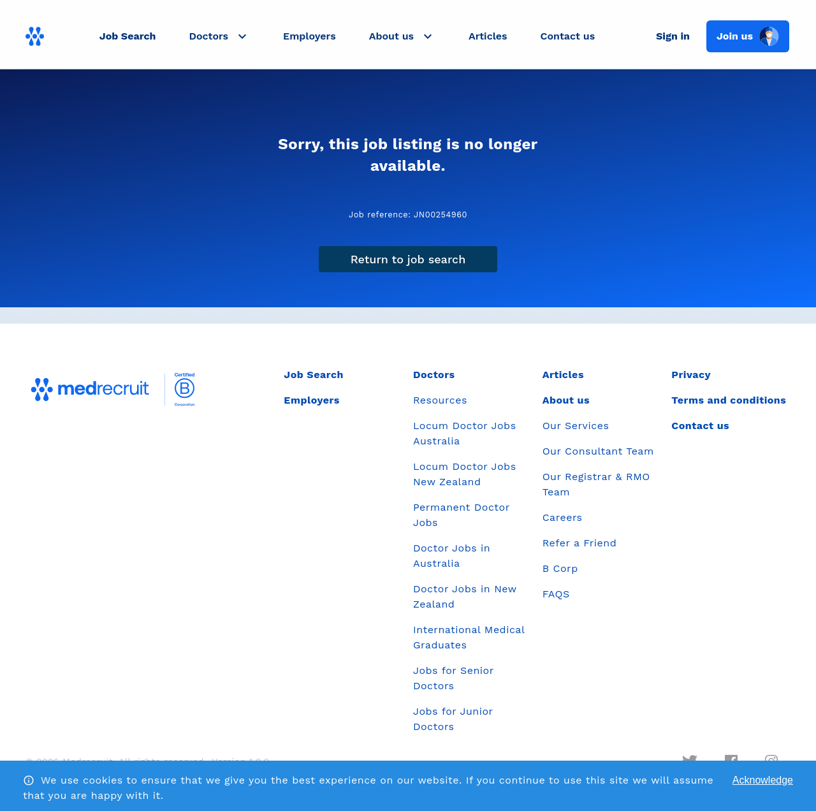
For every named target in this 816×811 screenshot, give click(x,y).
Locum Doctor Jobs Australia (464, 433)
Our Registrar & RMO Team (596, 484)
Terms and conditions (728, 400)
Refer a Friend (580, 543)
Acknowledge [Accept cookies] (762, 780)
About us (566, 400)
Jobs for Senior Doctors (453, 678)
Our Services (576, 426)
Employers (309, 36)
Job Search (127, 36)
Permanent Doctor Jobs (461, 515)
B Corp (560, 568)
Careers (563, 517)
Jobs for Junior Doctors (453, 719)
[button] (219, 36)
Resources (440, 400)
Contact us (568, 36)
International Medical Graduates (469, 637)
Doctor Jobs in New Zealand (464, 596)
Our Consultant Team (598, 451)
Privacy (691, 375)
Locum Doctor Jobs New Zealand (464, 474)
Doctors (434, 375)
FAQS (556, 594)
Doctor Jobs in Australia (451, 555)
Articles (488, 36)
